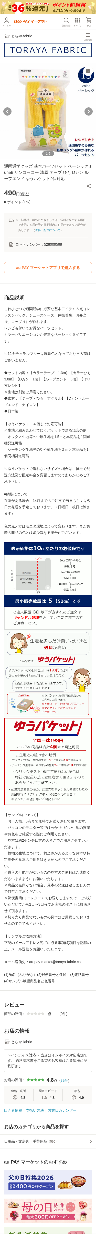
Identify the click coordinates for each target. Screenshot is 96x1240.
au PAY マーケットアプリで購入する (48, 267)
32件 (64, 1080)
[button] (89, 186)
